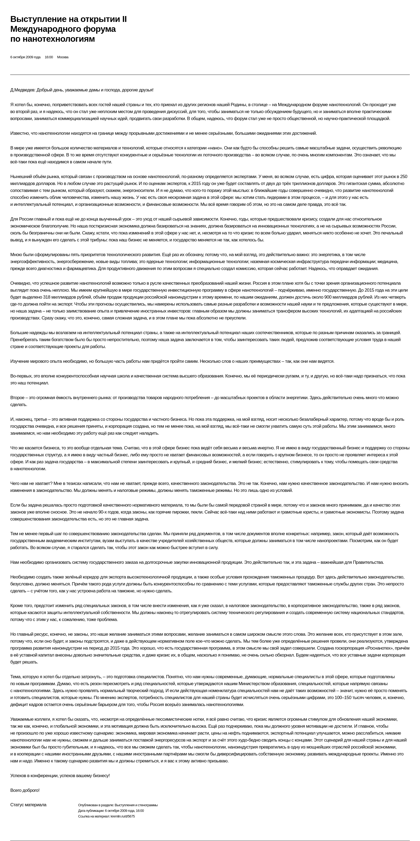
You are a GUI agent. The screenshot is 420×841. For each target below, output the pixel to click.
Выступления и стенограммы (136, 805)
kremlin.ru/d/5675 (123, 816)
